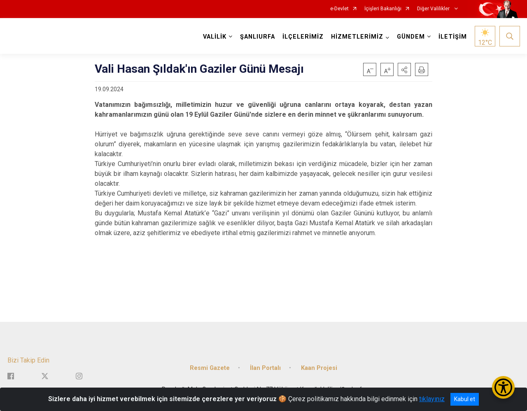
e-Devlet (339, 9)
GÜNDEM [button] (411, 36)
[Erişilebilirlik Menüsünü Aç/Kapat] (503, 387)
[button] (404, 69)
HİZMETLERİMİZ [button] (357, 36)
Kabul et (464, 399)
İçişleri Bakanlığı (382, 9)
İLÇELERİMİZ (303, 36)
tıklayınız (432, 399)
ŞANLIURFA (257, 36)
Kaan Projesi (319, 368)
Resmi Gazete (210, 368)
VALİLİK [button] (214, 36)
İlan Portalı (265, 368)
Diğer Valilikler (434, 9)
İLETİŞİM (452, 36)
